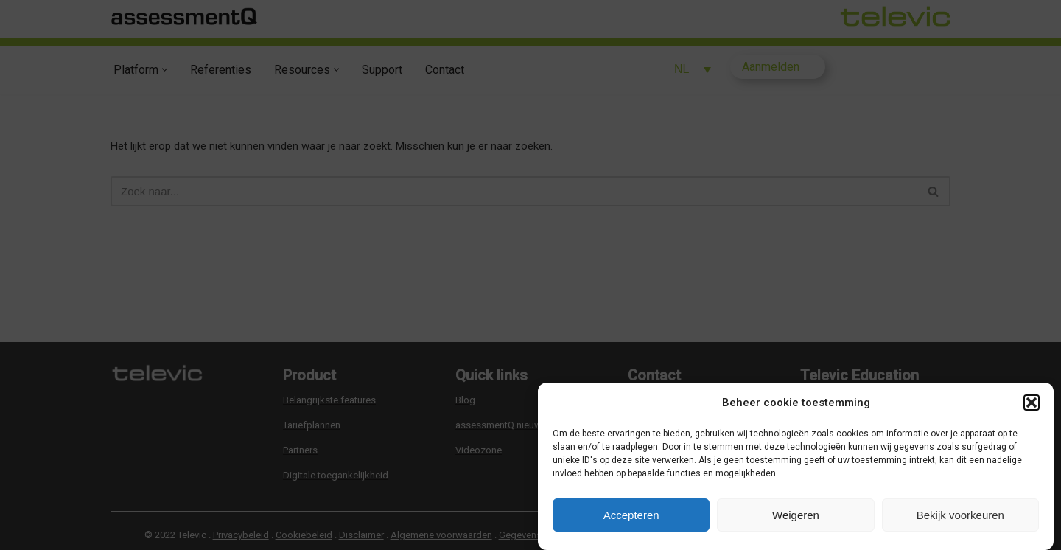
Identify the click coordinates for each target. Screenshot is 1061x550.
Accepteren (631, 515)
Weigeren (795, 515)
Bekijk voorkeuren (960, 515)
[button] (1031, 402)
